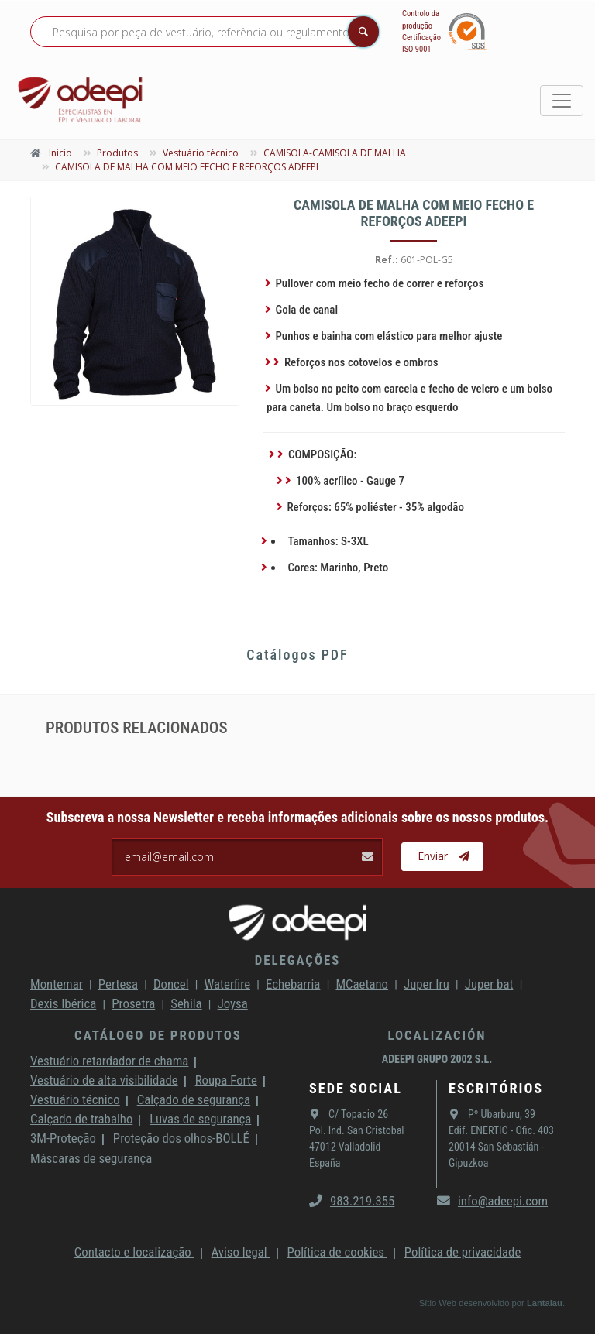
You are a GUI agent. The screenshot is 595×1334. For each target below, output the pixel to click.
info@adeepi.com (492, 1201)
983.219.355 (351, 1201)
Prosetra (133, 1003)
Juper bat (489, 984)
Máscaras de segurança (91, 1158)
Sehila (185, 1003)
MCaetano (361, 984)
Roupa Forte (226, 1080)
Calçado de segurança (193, 1099)
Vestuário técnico (75, 1099)
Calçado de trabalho (81, 1119)
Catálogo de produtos (158, 1035)
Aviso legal (241, 1252)
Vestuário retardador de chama (109, 1060)
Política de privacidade (462, 1252)
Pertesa (118, 984)
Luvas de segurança (200, 1119)
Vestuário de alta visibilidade (104, 1080)
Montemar (56, 984)
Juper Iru (426, 984)
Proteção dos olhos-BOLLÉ (181, 1138)
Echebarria (293, 984)
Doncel (171, 984)
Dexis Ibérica (63, 1003)
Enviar (443, 856)
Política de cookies (337, 1252)
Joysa (233, 1003)
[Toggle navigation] (561, 100)
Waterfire (228, 984)
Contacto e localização (134, 1252)
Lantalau (544, 1303)
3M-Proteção (63, 1138)
